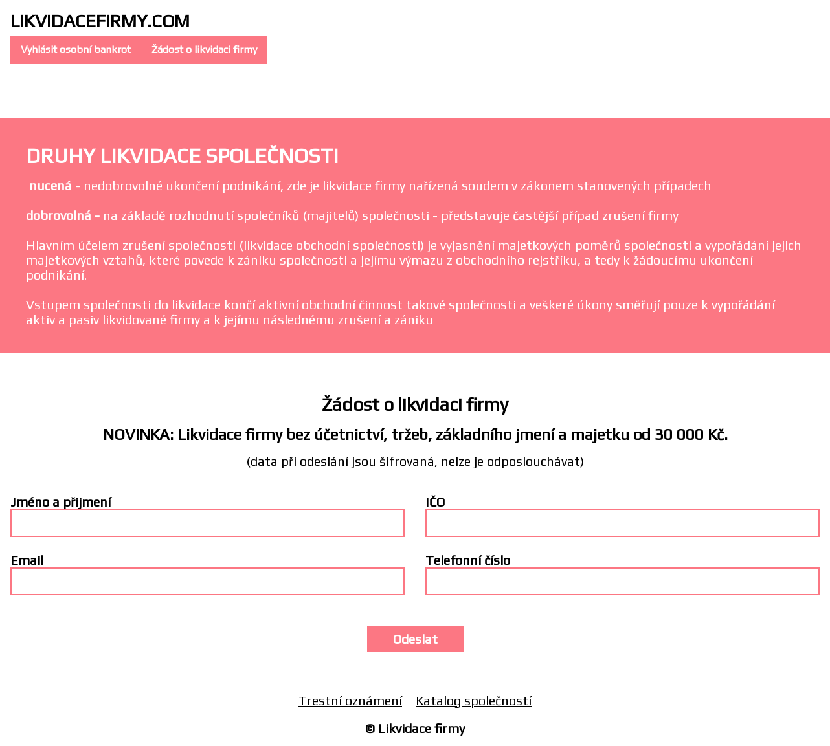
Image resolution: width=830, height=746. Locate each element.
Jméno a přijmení (60, 501)
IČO (435, 501)
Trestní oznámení (350, 700)
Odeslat (415, 638)
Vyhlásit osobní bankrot (76, 49)
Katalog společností (474, 700)
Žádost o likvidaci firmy (204, 49)
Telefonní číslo (467, 560)
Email (26, 560)
